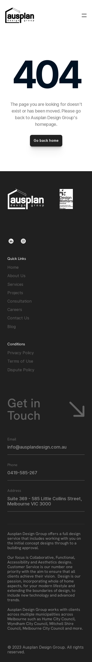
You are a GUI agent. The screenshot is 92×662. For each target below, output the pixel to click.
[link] (19, 15)
